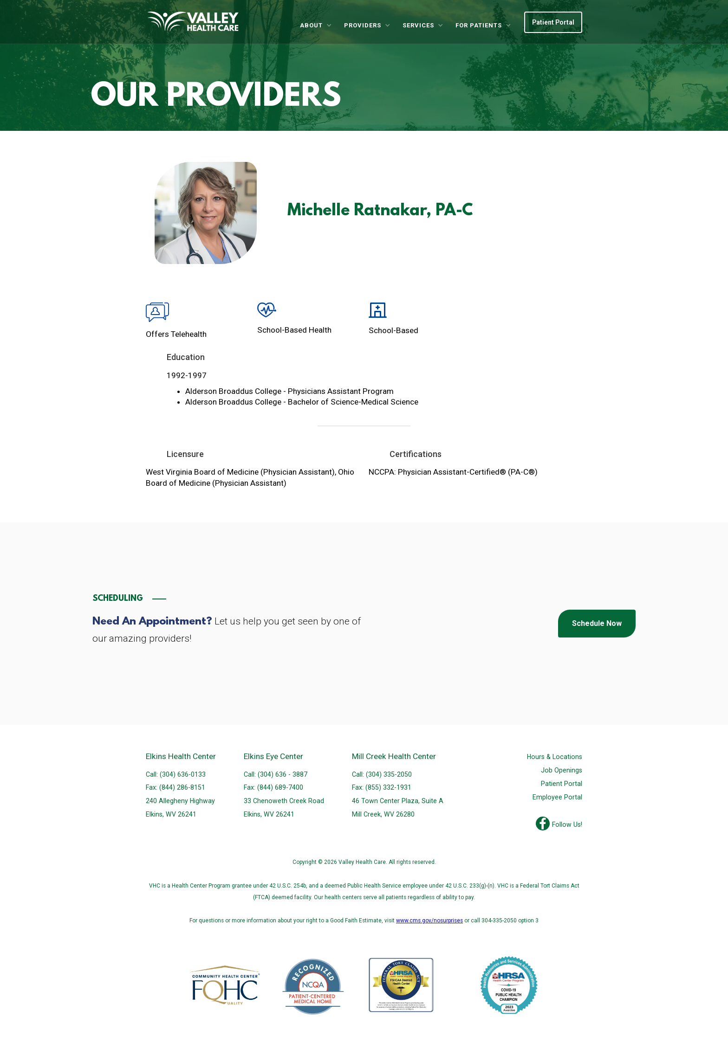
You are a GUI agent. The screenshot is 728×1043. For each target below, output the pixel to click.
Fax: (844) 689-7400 (273, 787)
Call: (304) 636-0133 (176, 774)
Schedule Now (597, 623)
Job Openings (561, 770)
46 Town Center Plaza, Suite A (397, 801)
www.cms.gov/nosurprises (429, 920)
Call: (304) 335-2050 (382, 774)
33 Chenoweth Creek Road (284, 801)
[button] (315, 25)
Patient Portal (553, 22)
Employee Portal (557, 797)
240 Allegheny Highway (180, 801)
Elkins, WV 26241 (171, 814)
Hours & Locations (554, 756)
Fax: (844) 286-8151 (175, 787)
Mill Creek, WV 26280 (383, 814)
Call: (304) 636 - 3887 (275, 774)
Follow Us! (567, 824)
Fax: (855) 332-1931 (381, 787)
